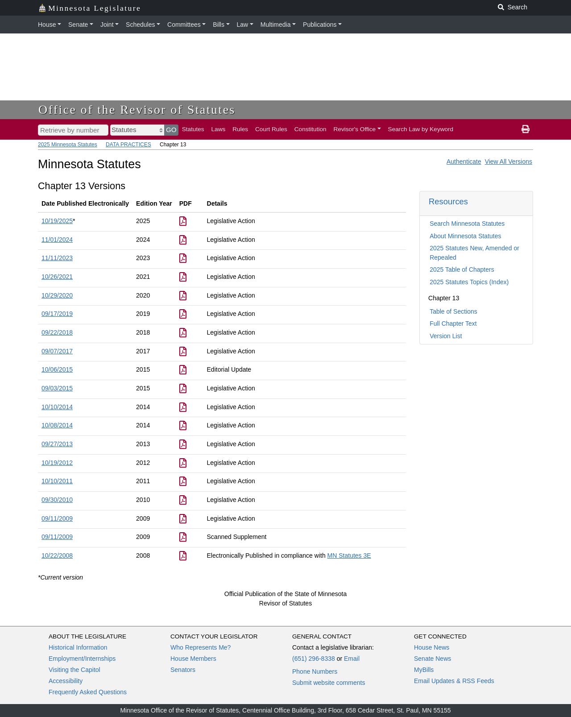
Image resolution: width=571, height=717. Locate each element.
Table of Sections (453, 311)
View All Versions (508, 161)
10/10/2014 (57, 406)
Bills (218, 24)
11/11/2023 (57, 257)
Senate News (432, 658)
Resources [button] (448, 201)
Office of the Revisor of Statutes (137, 109)
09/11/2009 (57, 518)
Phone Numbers (314, 671)
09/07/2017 (57, 351)
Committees (184, 24)
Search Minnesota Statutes (467, 223)
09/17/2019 (57, 313)
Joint (107, 24)
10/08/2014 (57, 425)
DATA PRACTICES (128, 144)
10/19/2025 (57, 220)
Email (352, 658)
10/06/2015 (57, 369)
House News (431, 647)
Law (242, 24)
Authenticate (464, 161)
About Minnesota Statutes (465, 236)
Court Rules (271, 129)
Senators (182, 669)
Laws (218, 129)
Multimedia (276, 24)
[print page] (525, 129)
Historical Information (78, 647)
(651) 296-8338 (313, 658)
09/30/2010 (57, 499)
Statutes (193, 129)
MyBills (424, 669)
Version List (446, 336)
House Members (193, 658)
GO (171, 129)
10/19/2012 (57, 462)
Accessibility (66, 680)
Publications (320, 24)
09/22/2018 (57, 332)
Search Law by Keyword (421, 129)
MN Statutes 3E (349, 555)
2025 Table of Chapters (462, 269)
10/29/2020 (57, 295)
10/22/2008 (57, 555)
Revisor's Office (355, 129)
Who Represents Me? (200, 647)
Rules (240, 129)
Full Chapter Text (453, 323)
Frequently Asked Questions (88, 692)
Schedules (140, 24)
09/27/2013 (57, 444)
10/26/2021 (57, 276)
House (47, 24)
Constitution (310, 129)
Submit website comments (328, 682)
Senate (78, 24)
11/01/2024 (57, 239)
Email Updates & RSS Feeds (454, 680)
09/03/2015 (57, 388)
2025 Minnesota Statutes (67, 144)
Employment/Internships (82, 658)
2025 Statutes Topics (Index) (469, 282)
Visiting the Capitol (74, 669)
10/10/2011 (57, 481)
